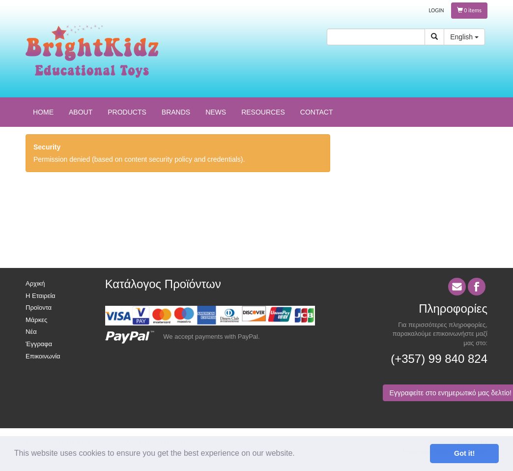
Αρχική (35, 283)
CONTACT (316, 112)
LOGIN (436, 10)
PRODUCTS (127, 112)
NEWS (215, 112)
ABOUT (80, 112)
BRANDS (176, 112)
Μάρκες (36, 320)
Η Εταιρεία (41, 295)
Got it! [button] (464, 453)
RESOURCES (263, 112)
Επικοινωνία (43, 356)
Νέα (31, 331)
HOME (43, 112)
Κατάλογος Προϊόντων (163, 284)
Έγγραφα (39, 344)
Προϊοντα (39, 307)
